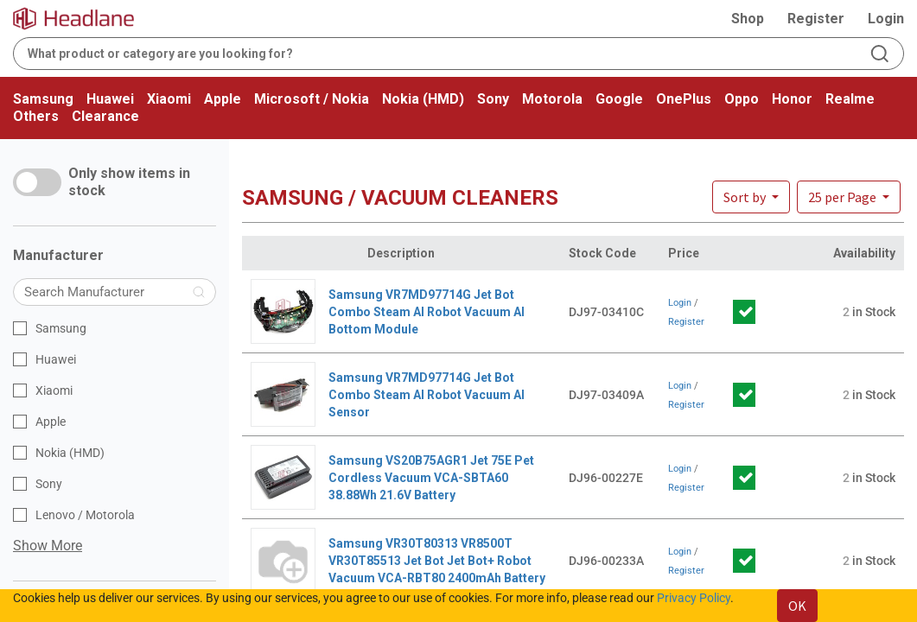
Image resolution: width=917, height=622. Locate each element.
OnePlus (683, 99)
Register (815, 18)
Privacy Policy (693, 598)
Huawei (110, 99)
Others (36, 116)
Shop (747, 18)
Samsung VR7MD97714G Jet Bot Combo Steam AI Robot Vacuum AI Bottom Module (426, 312)
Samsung (43, 99)
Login (886, 18)
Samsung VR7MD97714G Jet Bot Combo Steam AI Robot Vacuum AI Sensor (426, 395)
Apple (222, 99)
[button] (849, 197)
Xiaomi (169, 99)
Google (619, 99)
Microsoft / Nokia (311, 99)
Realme (850, 99)
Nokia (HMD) (423, 99)
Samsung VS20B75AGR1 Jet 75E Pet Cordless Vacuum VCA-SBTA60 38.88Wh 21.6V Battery (431, 478)
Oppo (741, 99)
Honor (792, 99)
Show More (47, 545)
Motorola (552, 99)
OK (797, 605)
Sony (493, 99)
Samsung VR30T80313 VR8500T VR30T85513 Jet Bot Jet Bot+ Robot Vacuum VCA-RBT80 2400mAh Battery (436, 560)
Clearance (105, 116)
